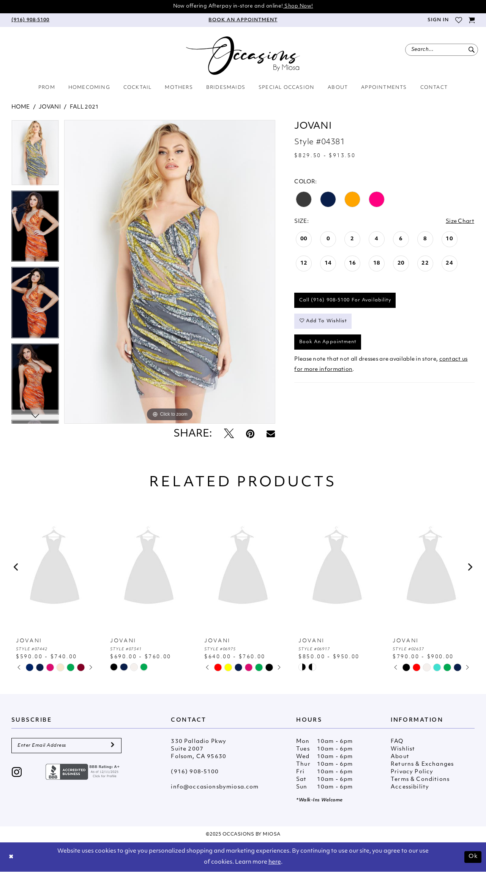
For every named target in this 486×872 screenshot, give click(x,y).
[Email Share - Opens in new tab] (270, 434)
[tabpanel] (35, 155)
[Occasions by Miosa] (243, 55)
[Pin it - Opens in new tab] (250, 434)
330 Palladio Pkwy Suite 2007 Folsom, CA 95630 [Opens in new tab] (198, 749)
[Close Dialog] (11, 857)
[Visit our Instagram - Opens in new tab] (16, 773)
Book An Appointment (328, 342)
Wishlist (403, 749)
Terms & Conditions (420, 779)
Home (20, 107)
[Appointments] (243, 20)
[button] (437, 20)
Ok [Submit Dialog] (473, 856)
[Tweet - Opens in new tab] (229, 434)
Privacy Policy (412, 772)
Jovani (50, 107)
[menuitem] (30, 20)
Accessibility (410, 787)
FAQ (397, 741)
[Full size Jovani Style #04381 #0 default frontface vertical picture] (170, 271)
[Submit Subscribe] (113, 745)
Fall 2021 (84, 107)
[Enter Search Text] (441, 50)
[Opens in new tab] (84, 771)
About (400, 757)
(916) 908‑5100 (195, 772)
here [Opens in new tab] (274, 862)
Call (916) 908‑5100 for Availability (345, 300)
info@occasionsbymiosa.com (215, 787)
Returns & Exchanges (422, 764)
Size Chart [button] (460, 221)
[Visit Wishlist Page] (458, 20)
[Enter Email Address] (66, 745)
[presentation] (54, 567)
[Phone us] (30, 20)
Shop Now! (298, 6)
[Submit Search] (471, 50)
